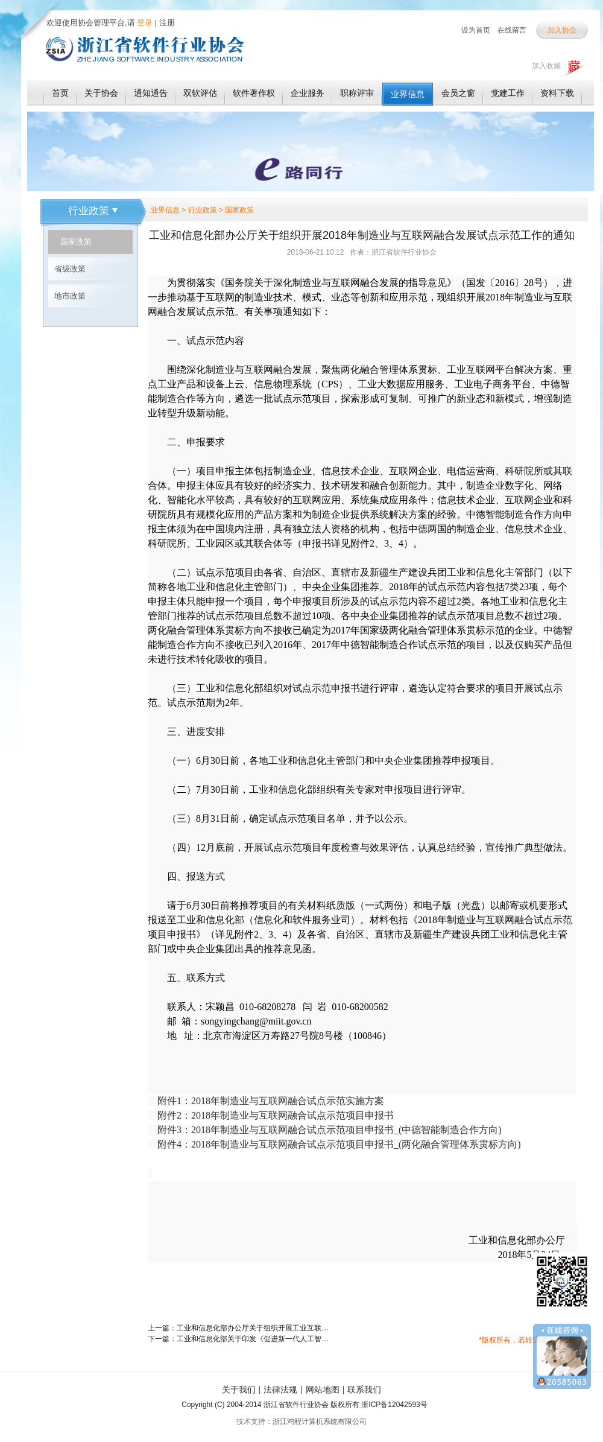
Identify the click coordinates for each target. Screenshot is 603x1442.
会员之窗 (458, 93)
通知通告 (151, 93)
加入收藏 (546, 66)
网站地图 (322, 1389)
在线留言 (511, 30)
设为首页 (475, 30)
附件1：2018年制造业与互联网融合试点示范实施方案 (270, 1101)
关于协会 (101, 93)
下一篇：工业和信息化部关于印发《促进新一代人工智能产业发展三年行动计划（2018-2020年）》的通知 (238, 1339)
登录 (144, 22)
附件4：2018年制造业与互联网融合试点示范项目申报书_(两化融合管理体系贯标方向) (339, 1144)
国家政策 (76, 241)
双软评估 (200, 93)
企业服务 (307, 93)
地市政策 (70, 295)
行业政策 (93, 211)
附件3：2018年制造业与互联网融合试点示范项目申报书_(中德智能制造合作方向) (329, 1130)
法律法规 (280, 1389)
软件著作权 (254, 93)
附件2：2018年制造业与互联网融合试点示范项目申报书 (275, 1115)
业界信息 (408, 94)
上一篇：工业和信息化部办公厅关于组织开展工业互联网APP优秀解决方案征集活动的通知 (238, 1328)
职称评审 (357, 93)
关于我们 (239, 1389)
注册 (167, 22)
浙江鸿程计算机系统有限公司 (320, 1421)
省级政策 (70, 268)
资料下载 (557, 93)
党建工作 (508, 93)
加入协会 (562, 30)
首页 (60, 93)
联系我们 (364, 1389)
